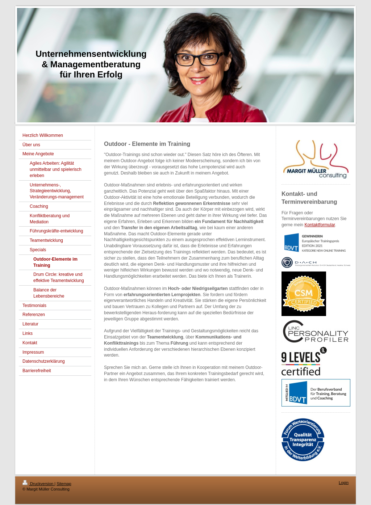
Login (344, 482)
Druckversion (38, 483)
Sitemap (64, 483)
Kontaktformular (319, 224)
